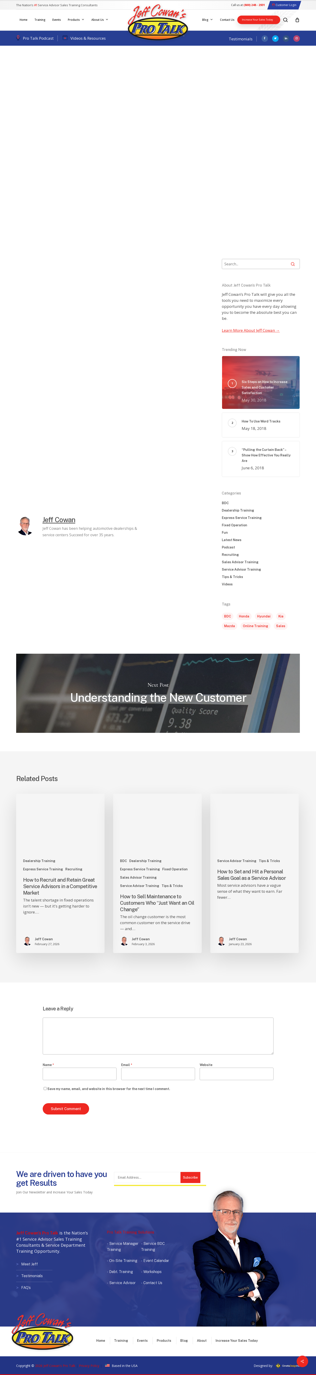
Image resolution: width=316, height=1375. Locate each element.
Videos (227, 584)
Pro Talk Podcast (38, 38)
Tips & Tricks (232, 577)
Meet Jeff (29, 1264)
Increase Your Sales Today (237, 1340)
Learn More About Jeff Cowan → (251, 330)
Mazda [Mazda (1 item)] (229, 626)
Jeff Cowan (33, 104)
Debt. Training (121, 1272)
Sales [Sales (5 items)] (280, 626)
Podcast (228, 547)
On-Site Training (123, 1260)
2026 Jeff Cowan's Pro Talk (55, 1365)
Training (121, 1340)
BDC (225, 503)
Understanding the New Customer (158, 693)
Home (100, 1340)
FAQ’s (26, 1287)
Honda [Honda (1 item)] (244, 616)
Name (48, 1065)
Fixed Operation (234, 525)
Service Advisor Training (82, 68)
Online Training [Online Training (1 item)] (255, 626)
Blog (184, 1340)
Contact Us (152, 1283)
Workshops (152, 1272)
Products (164, 1340)
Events (142, 1340)
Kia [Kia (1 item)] (280, 616)
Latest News (231, 540)
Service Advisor (122, 1283)
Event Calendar (156, 1260)
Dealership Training (36, 68)
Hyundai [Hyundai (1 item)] (264, 616)
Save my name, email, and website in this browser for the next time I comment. (108, 1089)
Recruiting (230, 555)
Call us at (248, 5)
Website (206, 1065)
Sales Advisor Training (240, 562)
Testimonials (241, 39)
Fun (225, 532)
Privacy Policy (89, 1365)
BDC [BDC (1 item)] (227, 616)
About (202, 1340)
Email (126, 1065)
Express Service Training (242, 518)
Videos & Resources (88, 38)
